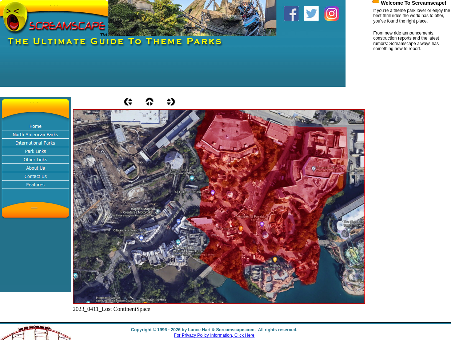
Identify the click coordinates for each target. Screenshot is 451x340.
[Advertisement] (132, 70)
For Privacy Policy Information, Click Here (214, 335)
